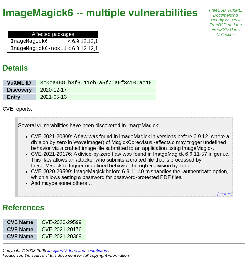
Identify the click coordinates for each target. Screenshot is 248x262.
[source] (224, 193)
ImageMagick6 (29, 41)
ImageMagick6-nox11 (39, 48)
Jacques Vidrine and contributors (77, 250)
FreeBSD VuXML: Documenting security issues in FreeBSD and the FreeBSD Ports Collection (225, 22)
